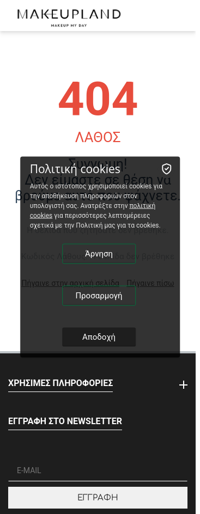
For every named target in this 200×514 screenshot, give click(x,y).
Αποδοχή (99, 337)
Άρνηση (99, 254)
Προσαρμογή (98, 296)
